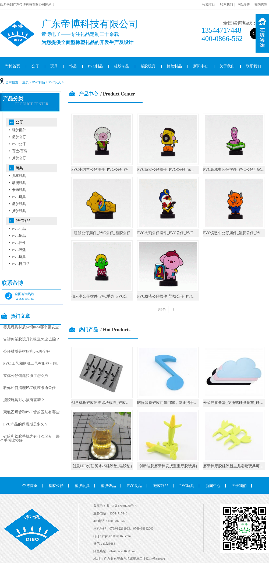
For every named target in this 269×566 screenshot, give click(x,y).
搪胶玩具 (19, 211)
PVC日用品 (20, 264)
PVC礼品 (19, 229)
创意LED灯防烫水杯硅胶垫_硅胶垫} (102, 466)
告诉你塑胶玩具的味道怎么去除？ (31, 339)
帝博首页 (29, 486)
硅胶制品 (121, 66)
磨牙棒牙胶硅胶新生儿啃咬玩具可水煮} (236, 466)
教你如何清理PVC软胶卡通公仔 (29, 388)
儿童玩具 (19, 176)
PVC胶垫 (19, 250)
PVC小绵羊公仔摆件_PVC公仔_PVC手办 (105, 170)
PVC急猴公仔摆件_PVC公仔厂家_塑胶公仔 (172, 170)
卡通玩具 (19, 190)
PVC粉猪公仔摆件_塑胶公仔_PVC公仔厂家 (172, 296)
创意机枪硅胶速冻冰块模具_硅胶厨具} (103, 403)
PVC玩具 (54, 82)
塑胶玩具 (147, 66)
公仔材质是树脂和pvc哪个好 (26, 351)
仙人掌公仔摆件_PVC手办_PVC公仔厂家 (105, 296)
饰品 (73, 66)
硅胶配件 (19, 130)
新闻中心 (200, 66)
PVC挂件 (19, 243)
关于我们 (227, 66)
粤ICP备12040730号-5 (121, 506)
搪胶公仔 (19, 158)
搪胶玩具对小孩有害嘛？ (24, 400)
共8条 (162, 309)
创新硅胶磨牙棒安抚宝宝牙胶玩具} (168, 466)
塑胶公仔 (19, 137)
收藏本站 (208, 4)
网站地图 (244, 4)
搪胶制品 (174, 66)
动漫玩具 (19, 183)
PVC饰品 (19, 236)
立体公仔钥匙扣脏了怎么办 (25, 376)
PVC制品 (95, 66)
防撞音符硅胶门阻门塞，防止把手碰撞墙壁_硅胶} (178, 403)
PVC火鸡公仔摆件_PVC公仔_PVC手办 (169, 233)
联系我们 (226, 4)
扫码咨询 (260, 4)
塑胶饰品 (108, 486)
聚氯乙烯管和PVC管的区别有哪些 (31, 412)
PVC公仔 (19, 144)
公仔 (35, 66)
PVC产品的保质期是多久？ (25, 424)
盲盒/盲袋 (19, 151)
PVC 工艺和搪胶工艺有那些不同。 (32, 364)
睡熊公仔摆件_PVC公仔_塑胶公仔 (102, 233)
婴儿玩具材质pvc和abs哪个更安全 (31, 327)
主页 (25, 82)
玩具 (54, 66)
